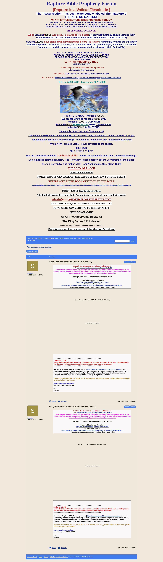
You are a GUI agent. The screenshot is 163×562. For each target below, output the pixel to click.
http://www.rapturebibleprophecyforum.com (92, 282)
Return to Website (32, 238)
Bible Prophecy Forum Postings (59, 238)
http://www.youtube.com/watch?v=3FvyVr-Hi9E (94, 268)
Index (40, 238)
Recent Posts (31, 240)
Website (64, 401)
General (46, 238)
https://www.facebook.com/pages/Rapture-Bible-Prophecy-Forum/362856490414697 (92, 285)
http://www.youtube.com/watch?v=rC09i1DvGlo (94, 412)
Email (54, 401)
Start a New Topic (32, 251)
